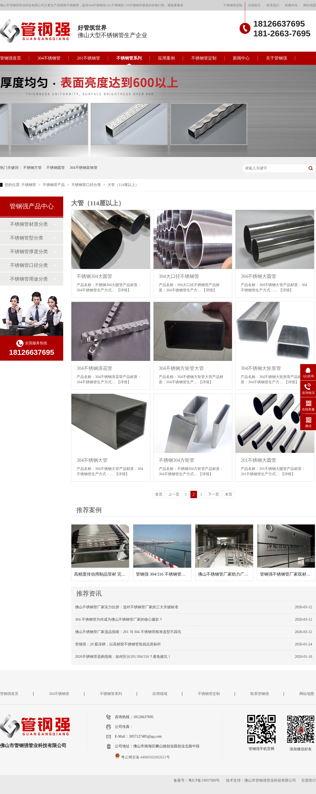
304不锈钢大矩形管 (261, 368)
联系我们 (272, 5)
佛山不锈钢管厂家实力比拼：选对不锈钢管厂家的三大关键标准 (126, 607)
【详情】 (123, 290)
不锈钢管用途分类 (29, 279)
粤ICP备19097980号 (204, 780)
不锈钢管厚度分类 (29, 251)
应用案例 (166, 58)
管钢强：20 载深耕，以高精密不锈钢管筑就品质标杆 (118, 644)
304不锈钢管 (49, 58)
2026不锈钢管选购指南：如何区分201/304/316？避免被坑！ (123, 657)
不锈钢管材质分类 (29, 224)
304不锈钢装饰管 (83, 168)
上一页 (173, 494)
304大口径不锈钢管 (179, 276)
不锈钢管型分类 (26, 238)
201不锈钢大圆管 (258, 460)
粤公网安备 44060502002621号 (142, 757)
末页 (228, 494)
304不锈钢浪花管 (94, 368)
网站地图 (309, 5)
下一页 (213, 494)
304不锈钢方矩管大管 (181, 368)
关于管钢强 (276, 58)
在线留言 (254, 5)
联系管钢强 (259, 694)
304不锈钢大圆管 (258, 276)
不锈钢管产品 (54, 185)
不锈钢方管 (32, 168)
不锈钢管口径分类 (86, 185)
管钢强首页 (10, 58)
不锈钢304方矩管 (176, 460)
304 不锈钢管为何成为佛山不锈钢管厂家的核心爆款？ (119, 619)
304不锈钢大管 (92, 460)
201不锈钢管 (88, 58)
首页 (158, 494)
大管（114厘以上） (123, 185)
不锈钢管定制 (232, 5)
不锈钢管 (29, 185)
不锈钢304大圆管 (94, 276)
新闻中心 (241, 58)
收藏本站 (291, 5)
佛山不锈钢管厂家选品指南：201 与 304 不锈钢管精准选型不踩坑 (128, 632)
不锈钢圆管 (55, 168)
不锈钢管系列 (129, 58)
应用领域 (159, 694)
